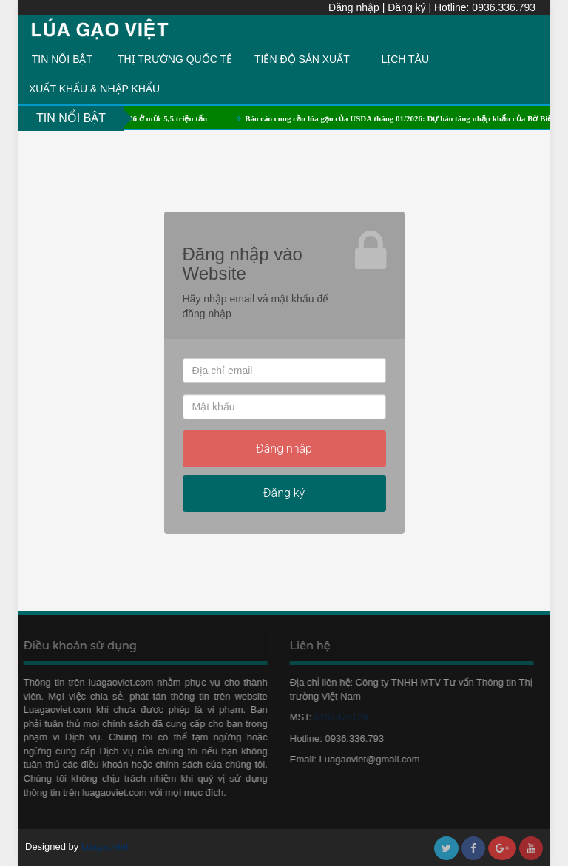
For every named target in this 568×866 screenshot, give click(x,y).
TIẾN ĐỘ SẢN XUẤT (302, 59)
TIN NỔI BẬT (62, 59)
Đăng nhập (353, 7)
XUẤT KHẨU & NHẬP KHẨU (94, 89)
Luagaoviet (105, 846)
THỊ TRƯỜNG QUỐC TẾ (175, 59)
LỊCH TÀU (405, 59)
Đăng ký (406, 7)
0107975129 (338, 717)
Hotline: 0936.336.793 (484, 7)
